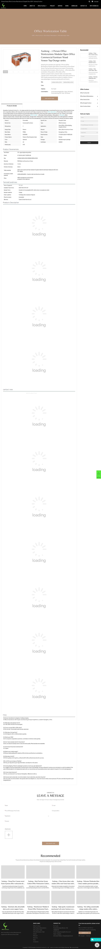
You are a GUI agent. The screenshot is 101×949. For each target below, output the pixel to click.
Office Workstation (52, 112)
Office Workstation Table (63, 35)
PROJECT (52, 5)
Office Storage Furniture (85, 103)
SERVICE (60, 5)
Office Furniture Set (84, 92)
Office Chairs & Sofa (84, 99)
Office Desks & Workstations (50, 35)
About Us (35, 937)
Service (35, 934)
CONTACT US (83, 5)
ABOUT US (32, 5)
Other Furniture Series (85, 106)
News (34, 939)
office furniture (33, 115)
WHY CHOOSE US (94, 5)
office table (61, 115)
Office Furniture (42, 5)
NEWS (66, 5)
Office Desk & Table (37, 930)
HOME (25, 5)
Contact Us (35, 941)
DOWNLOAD (74, 5)
